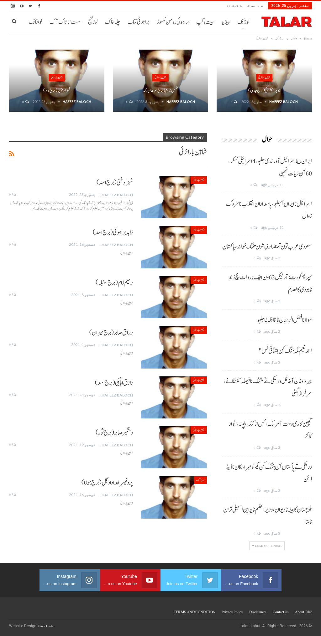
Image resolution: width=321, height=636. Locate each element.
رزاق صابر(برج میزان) (111, 332)
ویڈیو (226, 22)
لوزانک (243, 22)
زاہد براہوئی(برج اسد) (113, 232)
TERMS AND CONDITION (194, 612)
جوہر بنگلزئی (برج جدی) (264, 90)
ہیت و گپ (205, 22)
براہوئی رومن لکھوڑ (173, 22)
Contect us (234, 6)
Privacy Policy (232, 612)
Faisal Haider (46, 626)
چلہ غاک (112, 22)
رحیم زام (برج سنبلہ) (114, 283)
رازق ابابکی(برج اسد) (114, 383)
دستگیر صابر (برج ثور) (114, 433)
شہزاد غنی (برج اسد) (115, 182)
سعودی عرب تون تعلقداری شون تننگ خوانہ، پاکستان (267, 246)
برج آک (200, 479)
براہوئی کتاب (138, 22)
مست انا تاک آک (65, 22)
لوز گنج (92, 22)
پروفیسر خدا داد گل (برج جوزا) (107, 482)
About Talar (255, 6)
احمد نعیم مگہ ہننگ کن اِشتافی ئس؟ (285, 351)
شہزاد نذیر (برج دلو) (57, 90)
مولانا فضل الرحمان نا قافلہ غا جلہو (284, 320)
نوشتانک (35, 22)
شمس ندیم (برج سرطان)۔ (160, 90)
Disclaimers (257, 612)
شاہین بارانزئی (264, 77)
